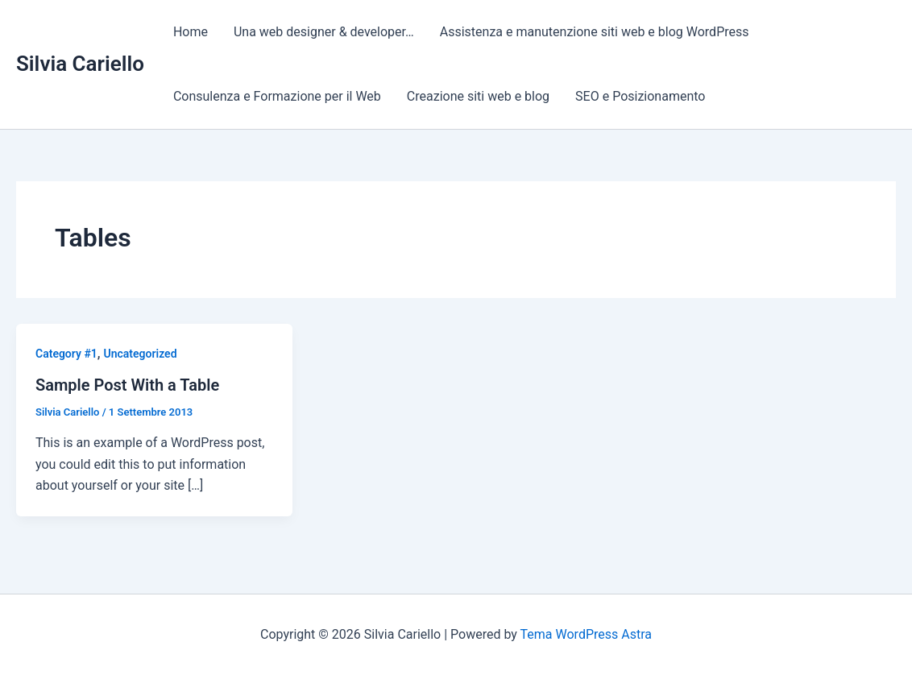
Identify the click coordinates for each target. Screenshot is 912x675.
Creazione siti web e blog (478, 96)
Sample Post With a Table (127, 385)
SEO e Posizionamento (640, 96)
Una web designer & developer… (324, 31)
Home (190, 31)
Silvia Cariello (80, 64)
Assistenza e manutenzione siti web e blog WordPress (594, 31)
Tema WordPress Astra (586, 634)
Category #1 (66, 353)
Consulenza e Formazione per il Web (277, 96)
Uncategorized (140, 353)
